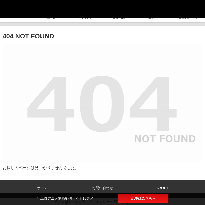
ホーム (42, 188)
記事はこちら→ (143, 198)
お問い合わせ (102, 188)
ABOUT (162, 188)
